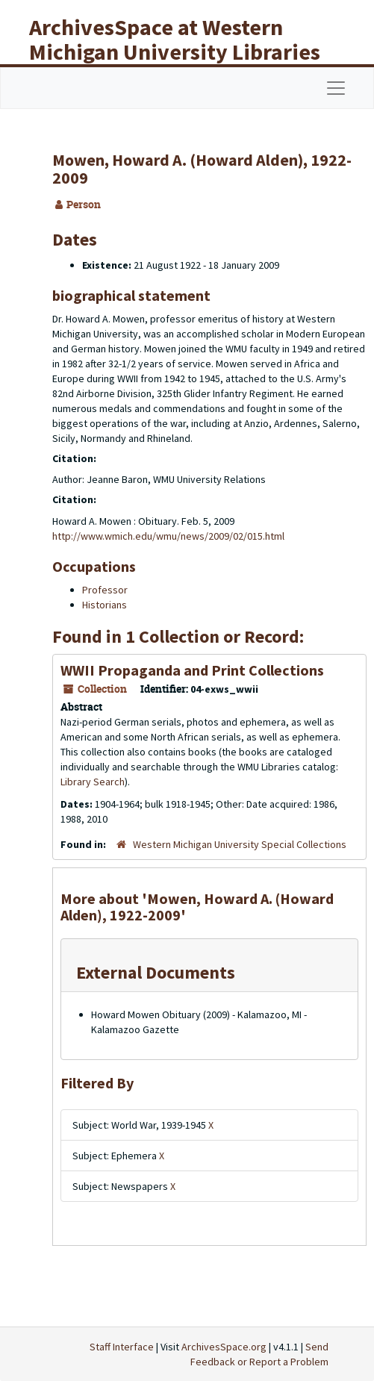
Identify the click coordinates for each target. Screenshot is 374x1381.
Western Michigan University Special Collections (239, 844)
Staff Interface (122, 1346)
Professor (105, 589)
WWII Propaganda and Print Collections (192, 670)
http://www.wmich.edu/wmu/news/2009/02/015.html (168, 536)
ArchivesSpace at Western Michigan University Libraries (174, 39)
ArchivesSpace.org (224, 1346)
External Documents (155, 972)
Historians (104, 604)
